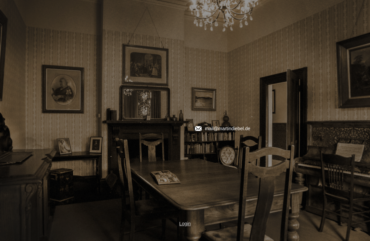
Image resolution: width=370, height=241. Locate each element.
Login (185, 223)
